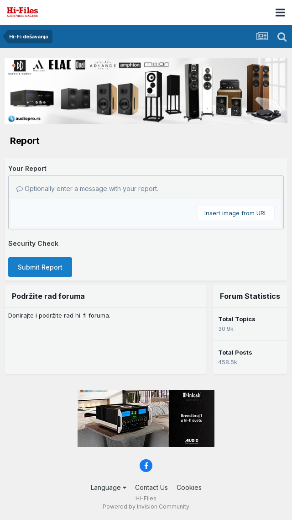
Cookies (189, 487)
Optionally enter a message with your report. (87, 188)
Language (108, 487)
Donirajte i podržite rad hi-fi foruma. (59, 315)
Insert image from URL (235, 213)
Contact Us (151, 487)
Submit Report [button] (40, 267)
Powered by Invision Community (146, 506)
